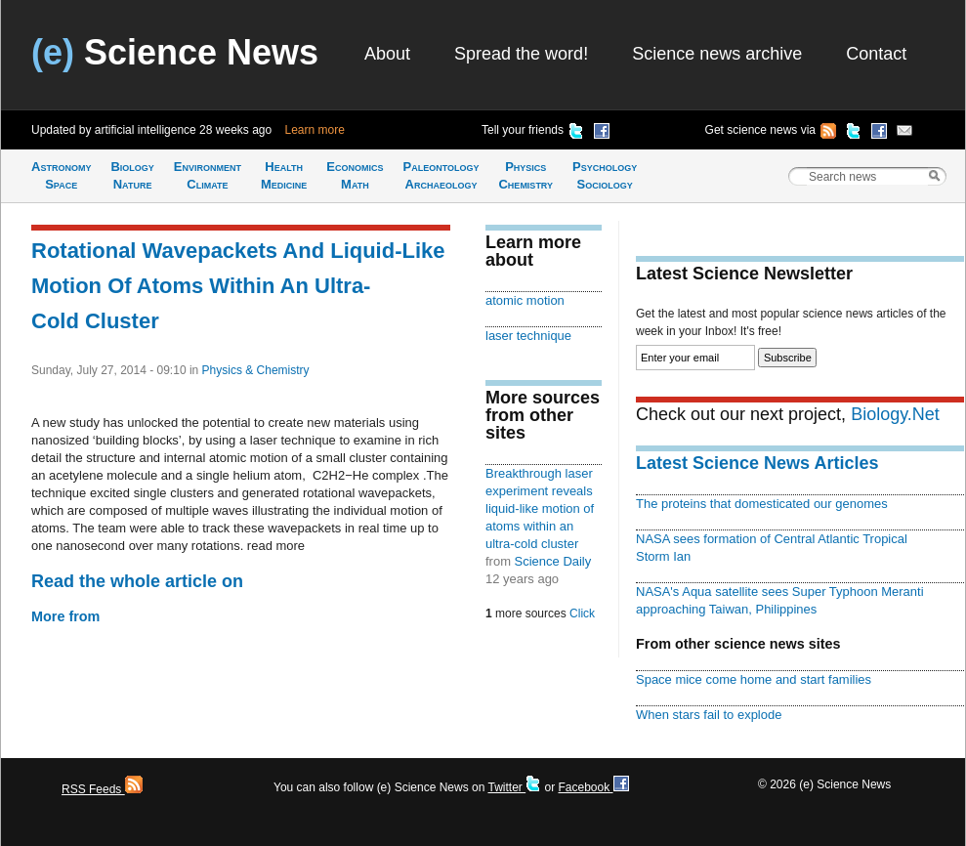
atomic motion (525, 300)
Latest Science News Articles (757, 463)
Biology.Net (895, 414)
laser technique (528, 335)
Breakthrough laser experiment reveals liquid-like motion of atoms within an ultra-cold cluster (539, 508)
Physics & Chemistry (256, 370)
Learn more (315, 130)
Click (582, 613)
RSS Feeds (102, 789)
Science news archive (717, 53)
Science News (174, 52)
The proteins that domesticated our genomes (762, 503)
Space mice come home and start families (753, 679)
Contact (876, 53)
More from (65, 616)
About (387, 53)
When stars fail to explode (708, 714)
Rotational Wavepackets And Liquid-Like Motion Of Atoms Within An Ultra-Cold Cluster (237, 285)
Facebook (593, 787)
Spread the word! (521, 53)
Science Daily (553, 561)
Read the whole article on (137, 581)
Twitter (514, 787)
